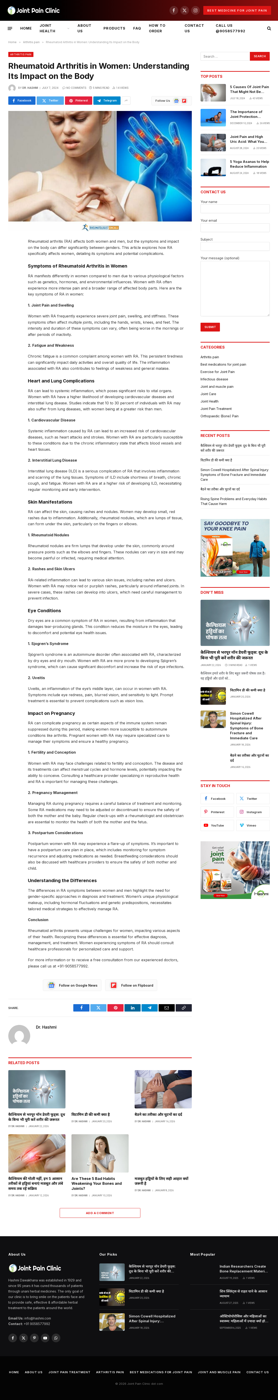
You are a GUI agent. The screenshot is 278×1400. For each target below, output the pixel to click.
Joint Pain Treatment (216, 409)
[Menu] (10, 28)
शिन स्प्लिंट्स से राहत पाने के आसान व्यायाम (243, 1293)
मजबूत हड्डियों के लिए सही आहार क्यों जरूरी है (161, 1181)
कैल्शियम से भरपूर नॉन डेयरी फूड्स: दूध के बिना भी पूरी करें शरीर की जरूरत (36, 1117)
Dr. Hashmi (30, 88)
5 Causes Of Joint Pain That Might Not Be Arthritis (249, 89)
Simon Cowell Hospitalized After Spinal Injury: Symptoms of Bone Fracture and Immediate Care (235, 474)
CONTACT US (194, 28)
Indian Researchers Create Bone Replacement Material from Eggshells (244, 1269)
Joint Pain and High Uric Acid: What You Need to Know (247, 139)
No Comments (74, 88)
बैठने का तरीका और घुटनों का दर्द (158, 1114)
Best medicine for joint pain (237, 10)
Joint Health (47, 28)
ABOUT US (84, 28)
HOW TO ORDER (157, 28)
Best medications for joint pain (223, 364)
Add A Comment (100, 1213)
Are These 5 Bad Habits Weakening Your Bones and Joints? (96, 1183)
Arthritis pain (21, 54)
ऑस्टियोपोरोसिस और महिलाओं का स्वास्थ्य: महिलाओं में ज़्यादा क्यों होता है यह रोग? (244, 1319)
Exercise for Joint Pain (218, 372)
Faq (137, 28)
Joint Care (208, 394)
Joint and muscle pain (217, 386)
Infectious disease (214, 379)
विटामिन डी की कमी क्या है (90, 1114)
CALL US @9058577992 (230, 28)
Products (114, 28)
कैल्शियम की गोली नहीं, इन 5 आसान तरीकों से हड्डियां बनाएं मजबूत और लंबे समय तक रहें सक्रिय (35, 1183)
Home (26, 28)
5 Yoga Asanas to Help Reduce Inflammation (249, 164)
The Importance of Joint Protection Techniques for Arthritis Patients (246, 114)
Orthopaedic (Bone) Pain (220, 416)
